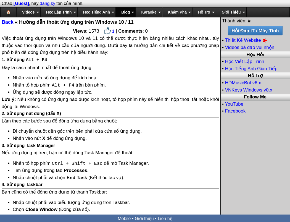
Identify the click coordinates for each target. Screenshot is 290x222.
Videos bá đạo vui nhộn (249, 47)
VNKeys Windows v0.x (248, 90)
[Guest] (21, 3)
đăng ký (47, 3)
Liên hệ (165, 218)
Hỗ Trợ (204, 12)
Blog (125, 12)
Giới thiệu (144, 218)
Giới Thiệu (231, 12)
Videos (28, 12)
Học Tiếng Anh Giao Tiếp (251, 68)
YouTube (234, 104)
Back (8, 22)
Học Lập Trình (59, 12)
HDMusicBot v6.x (243, 82)
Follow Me (255, 97)
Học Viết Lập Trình (244, 61)
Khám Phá (177, 12)
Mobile (124, 218)
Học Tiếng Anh (96, 12)
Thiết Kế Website (246, 40)
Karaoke (148, 12)
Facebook (235, 111)
